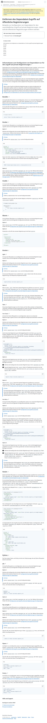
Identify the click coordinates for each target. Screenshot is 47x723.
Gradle (5, 181)
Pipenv (5, 643)
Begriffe (19, 717)
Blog (15, 718)
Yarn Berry (5, 399)
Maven (5, 215)
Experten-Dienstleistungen (7, 718)
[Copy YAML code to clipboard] (42, 112)
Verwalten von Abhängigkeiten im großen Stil (26, 4)
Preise (32, 717)
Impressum (13, 717)
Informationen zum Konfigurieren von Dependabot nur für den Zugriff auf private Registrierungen (23, 64)
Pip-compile (6, 605)
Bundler (6, 97)
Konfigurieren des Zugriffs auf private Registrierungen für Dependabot (23, 72)
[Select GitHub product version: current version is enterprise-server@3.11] (24, 2)
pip (4, 563)
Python (5, 555)
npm (4, 254)
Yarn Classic (6, 313)
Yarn (4, 304)
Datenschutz (24, 717)
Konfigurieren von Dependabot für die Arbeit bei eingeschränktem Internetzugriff (22, 92)
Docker (5, 122)
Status (29, 717)
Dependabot (12, 4)
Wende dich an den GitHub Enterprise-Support (20, 13)
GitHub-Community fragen (8, 705)
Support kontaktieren (7, 706)
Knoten (5, 250)
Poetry (5, 673)
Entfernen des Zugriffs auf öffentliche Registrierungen (14, 5)
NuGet (5, 472)
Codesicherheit (6, 4)
